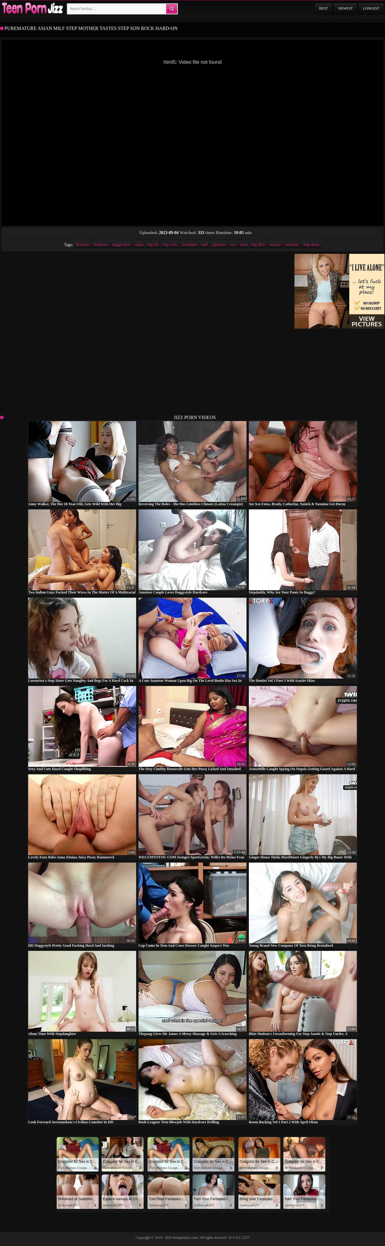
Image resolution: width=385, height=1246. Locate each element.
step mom (311, 244)
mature (275, 244)
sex (233, 244)
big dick (258, 244)
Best (323, 8)
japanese (219, 244)
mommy (292, 244)
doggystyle (121, 244)
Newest (345, 8)
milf (204, 244)
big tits (153, 244)
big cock (170, 244)
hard (243, 244)
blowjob (82, 244)
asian (139, 244)
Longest (371, 8)
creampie (189, 244)
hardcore (101, 244)
